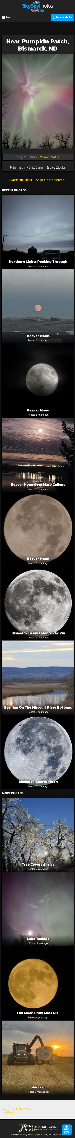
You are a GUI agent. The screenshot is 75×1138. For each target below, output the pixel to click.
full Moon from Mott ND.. (38, 1013)
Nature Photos (49, 157)
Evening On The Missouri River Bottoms (38, 707)
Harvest (38, 1087)
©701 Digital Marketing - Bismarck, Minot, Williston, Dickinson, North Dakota (37, 1134)
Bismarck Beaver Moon (38, 782)
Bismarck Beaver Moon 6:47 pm (38, 633)
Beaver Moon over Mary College (38, 484)
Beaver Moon (38, 336)
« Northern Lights (20, 180)
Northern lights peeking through (38, 261)
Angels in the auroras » (51, 180)
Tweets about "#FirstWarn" (16, 1109)
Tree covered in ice (38, 864)
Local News (7, 1112)
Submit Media (62, 17)
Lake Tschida (38, 939)
